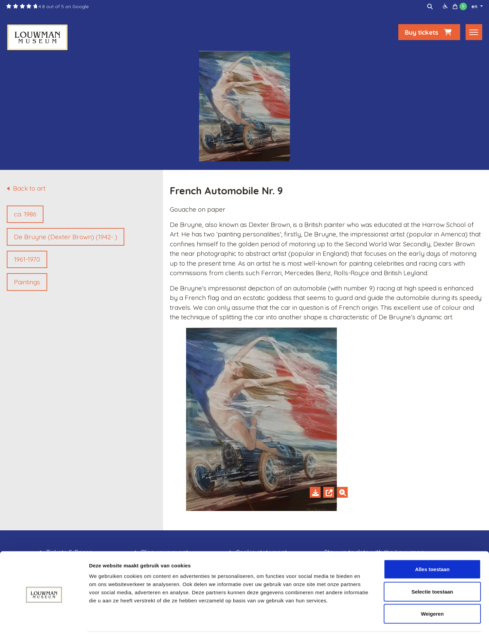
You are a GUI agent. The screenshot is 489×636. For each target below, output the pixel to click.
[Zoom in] (342, 492)
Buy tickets (429, 33)
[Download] (315, 492)
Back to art (29, 188)
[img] (430, 6)
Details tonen (367, 622)
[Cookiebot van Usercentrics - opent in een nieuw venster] (44, 623)
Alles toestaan (432, 547)
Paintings (27, 282)
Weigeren (432, 591)
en (475, 6)
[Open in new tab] (328, 492)
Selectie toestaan (432, 569)
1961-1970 (27, 259)
